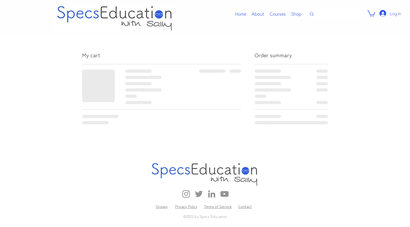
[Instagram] (186, 194)
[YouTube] (224, 194)
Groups (161, 206)
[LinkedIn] (212, 194)
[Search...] (332, 14)
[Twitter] (199, 194)
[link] (371, 13)
